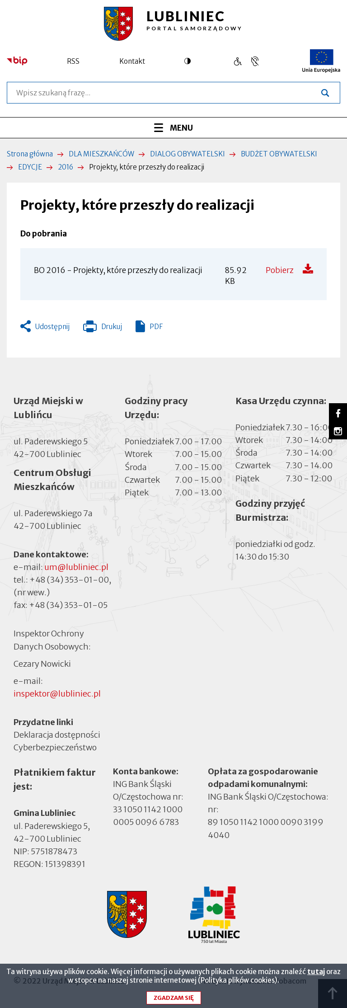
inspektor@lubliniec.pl (57, 693)
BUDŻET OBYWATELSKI (279, 154)
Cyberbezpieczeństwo (55, 747)
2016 (65, 167)
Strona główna (30, 154)
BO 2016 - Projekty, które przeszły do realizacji (118, 270)
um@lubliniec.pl (76, 567)
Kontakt (132, 61)
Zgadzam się (174, 1001)
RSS (73, 61)
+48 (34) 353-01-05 (68, 605)
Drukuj (102, 328)
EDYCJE (30, 167)
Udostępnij (52, 326)
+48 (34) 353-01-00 (69, 580)
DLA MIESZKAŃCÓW (101, 154)
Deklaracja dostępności (57, 735)
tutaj (316, 975)
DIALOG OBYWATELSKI (187, 154)
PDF (156, 326)
